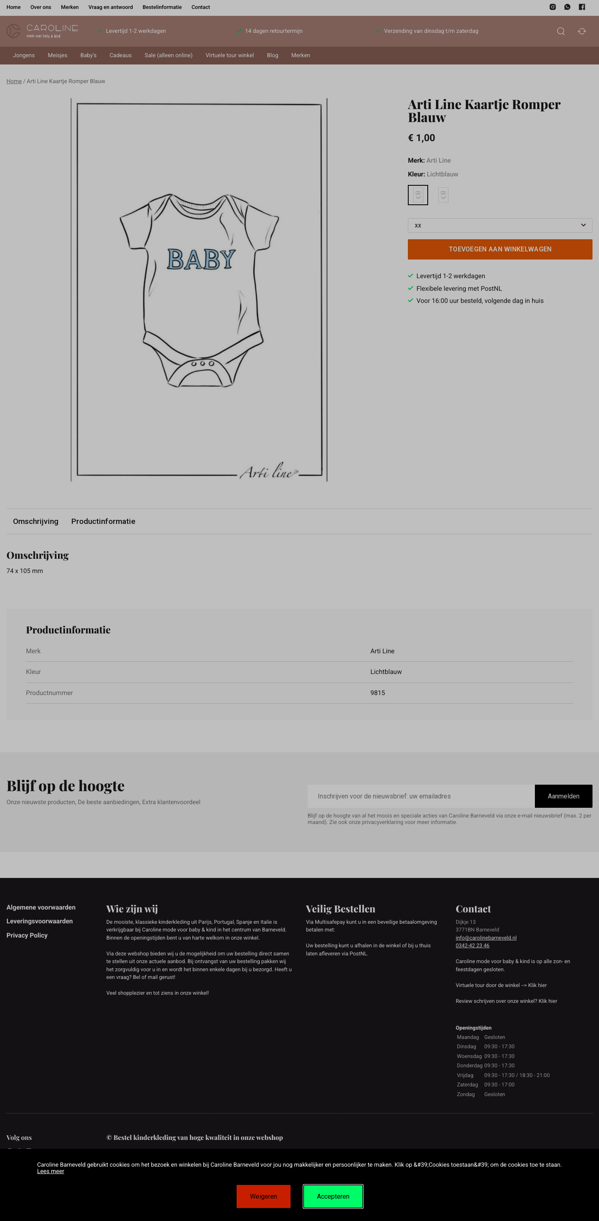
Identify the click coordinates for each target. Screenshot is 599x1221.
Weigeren (263, 1196)
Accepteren (333, 1196)
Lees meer (50, 1171)
